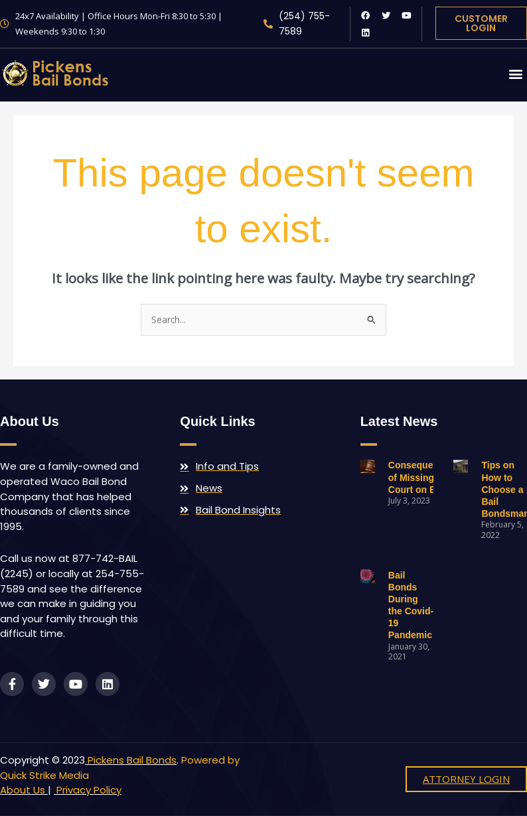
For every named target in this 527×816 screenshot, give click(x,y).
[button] (516, 73)
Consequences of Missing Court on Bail (421, 477)
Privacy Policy (87, 790)
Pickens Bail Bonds (132, 760)
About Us (22, 790)
